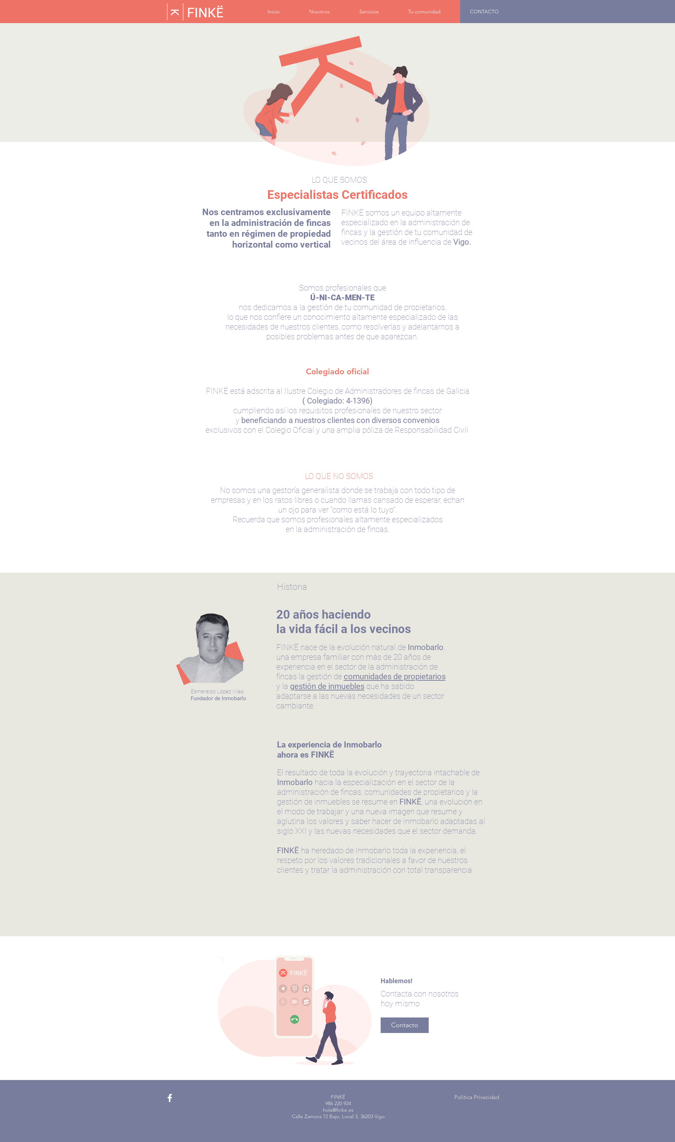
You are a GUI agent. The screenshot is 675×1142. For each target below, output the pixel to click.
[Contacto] (405, 1025)
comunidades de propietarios (395, 676)
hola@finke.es (338, 1110)
